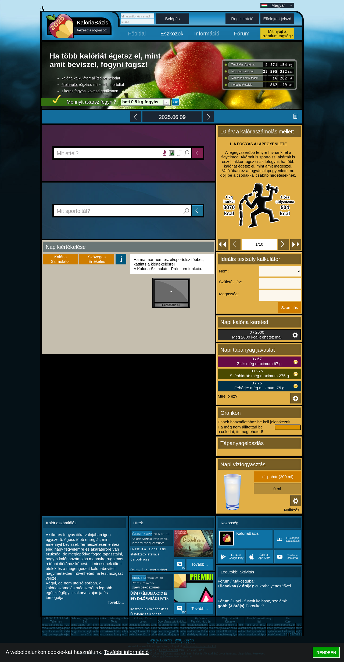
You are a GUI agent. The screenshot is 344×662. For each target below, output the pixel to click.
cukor (132, 628)
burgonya (149, 624)
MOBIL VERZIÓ (184, 640)
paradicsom (107, 624)
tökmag (147, 634)
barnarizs (286, 624)
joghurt (176, 634)
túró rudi (126, 634)
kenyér (75, 628)
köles (248, 628)
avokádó (141, 628)
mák (81, 634)
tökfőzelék (142, 631)
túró (299, 624)
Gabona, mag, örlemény (85, 618)
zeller (132, 634)
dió (241, 624)
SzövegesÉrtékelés (97, 259)
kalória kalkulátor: (76, 78)
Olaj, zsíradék (230, 618)
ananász (192, 628)
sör (89, 624)
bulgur (132, 624)
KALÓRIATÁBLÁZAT (56, 618)
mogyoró (170, 631)
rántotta (147, 631)
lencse (82, 631)
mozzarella (251, 634)
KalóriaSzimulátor (60, 259)
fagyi (74, 631)
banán (52, 624)
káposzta (264, 634)
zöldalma (192, 634)
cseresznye (121, 628)
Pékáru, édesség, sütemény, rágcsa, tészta (125, 618)
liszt (284, 631)
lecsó (52, 631)
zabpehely (84, 624)
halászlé (221, 634)
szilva (299, 628)
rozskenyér (62, 631)
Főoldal (137, 34)
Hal (288, 618)
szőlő (212, 624)
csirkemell (62, 624)
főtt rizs (82, 628)
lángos (205, 628)
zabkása (170, 628)
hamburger (265, 631)
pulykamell (55, 634)
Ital (259, 621)
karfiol (52, 628)
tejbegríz (126, 631)
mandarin (228, 624)
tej (175, 624)
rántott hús (200, 628)
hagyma (155, 631)
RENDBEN (326, 652)
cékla (234, 628)
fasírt (74, 634)
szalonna (170, 634)
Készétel (230, 621)
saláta (241, 634)
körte (270, 624)
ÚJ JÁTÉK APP (142, 534)
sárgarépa (98, 628)
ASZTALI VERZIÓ (161, 640)
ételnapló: (70, 84)
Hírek (138, 523)
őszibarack (294, 624)
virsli (255, 624)
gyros (277, 628)
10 (301, 634)
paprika (162, 628)
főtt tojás (235, 624)
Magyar (282, 5)
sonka (212, 634)
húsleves (105, 628)
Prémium (139, 578)
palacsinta (215, 628)
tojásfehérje (245, 628)
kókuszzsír (106, 634)
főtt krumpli (229, 631)
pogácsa (61, 634)
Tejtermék (56, 621)
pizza (197, 624)
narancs (162, 624)
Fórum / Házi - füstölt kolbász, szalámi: (252, 601)
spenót (46, 631)
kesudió (234, 631)
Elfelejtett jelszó (277, 18)
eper (125, 624)
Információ (206, 34)
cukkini (111, 628)
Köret (288, 621)
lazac (96, 634)
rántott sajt (186, 631)
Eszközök (172, 34)
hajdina (271, 631)
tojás (45, 624)
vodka (67, 631)
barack (140, 634)
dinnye (96, 624)
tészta (103, 631)
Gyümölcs (201, 618)
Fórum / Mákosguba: (236, 581)
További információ (126, 652)
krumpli (169, 624)
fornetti (278, 634)
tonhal (255, 634)
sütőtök (111, 624)
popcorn (257, 628)
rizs (67, 624)
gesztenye (273, 634)
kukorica (112, 631)
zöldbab (191, 631)
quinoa (256, 631)
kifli (183, 624)
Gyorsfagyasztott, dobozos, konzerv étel (182, 621)
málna (219, 631)
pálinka (162, 631)
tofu (183, 634)
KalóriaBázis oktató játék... (151, 539)
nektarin (184, 628)
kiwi (176, 628)
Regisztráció (242, 18)
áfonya (285, 628)
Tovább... (116, 602)
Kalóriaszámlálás (61, 523)
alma (74, 624)
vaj (45, 634)
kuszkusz (192, 624)
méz (263, 624)
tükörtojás (294, 628)
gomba (67, 628)
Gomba (172, 618)
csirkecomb (48, 628)
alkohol (176, 631)
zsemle (118, 624)
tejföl (197, 631)
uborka (220, 624)
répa (248, 624)
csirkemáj (90, 628)
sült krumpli (157, 628)
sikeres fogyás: (74, 91)
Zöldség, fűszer (143, 618)
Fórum (242, 34)
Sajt (85, 621)
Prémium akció (143, 583)
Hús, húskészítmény (259, 618)
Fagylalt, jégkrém (201, 621)
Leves (143, 621)
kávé (270, 628)
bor (147, 628)
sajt (89, 631)
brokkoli (278, 624)
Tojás (114, 621)
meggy (292, 631)
